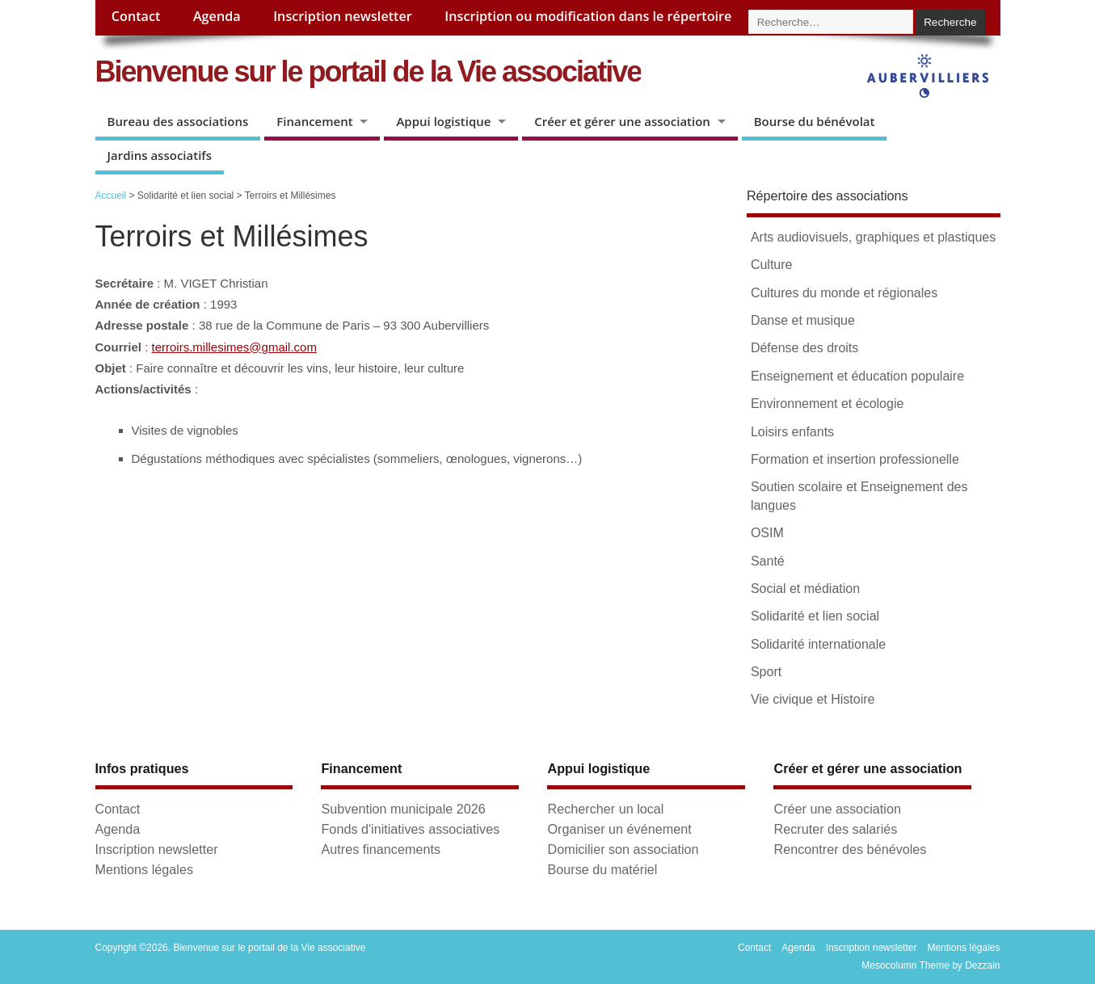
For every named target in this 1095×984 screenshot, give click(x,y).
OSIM (767, 533)
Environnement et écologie (827, 403)
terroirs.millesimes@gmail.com (234, 347)
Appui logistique (443, 121)
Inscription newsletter (342, 16)
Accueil (111, 195)
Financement (314, 121)
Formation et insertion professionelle (855, 459)
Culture (772, 264)
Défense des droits (804, 348)
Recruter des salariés (835, 829)
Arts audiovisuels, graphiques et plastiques (873, 237)
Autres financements (380, 849)
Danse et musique (803, 320)
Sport (766, 672)
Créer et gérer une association (622, 121)
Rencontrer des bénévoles (849, 849)
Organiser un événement (619, 829)
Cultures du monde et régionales (844, 293)
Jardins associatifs (160, 155)
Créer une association (836, 808)
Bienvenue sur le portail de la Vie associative (368, 71)
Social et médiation (805, 588)
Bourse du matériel (602, 869)
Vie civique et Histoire (813, 699)
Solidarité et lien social (815, 616)
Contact (136, 16)
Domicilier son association (622, 849)
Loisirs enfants (792, 432)
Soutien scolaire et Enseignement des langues (859, 495)
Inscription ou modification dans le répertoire (587, 16)
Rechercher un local (605, 808)
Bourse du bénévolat (814, 121)
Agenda (217, 16)
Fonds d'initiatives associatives (410, 829)
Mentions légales (144, 869)
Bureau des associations (178, 121)
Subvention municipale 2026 (403, 808)
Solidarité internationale (818, 644)
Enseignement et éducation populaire (857, 376)
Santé (768, 561)
